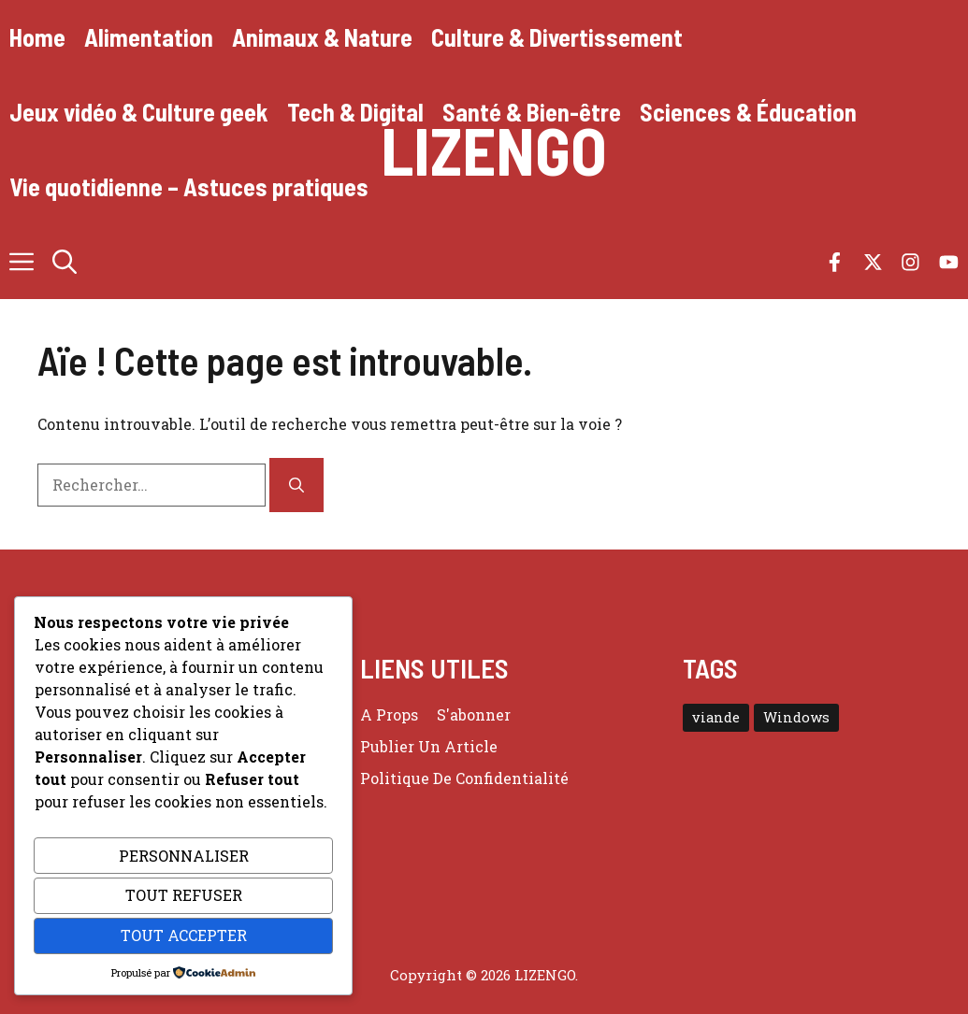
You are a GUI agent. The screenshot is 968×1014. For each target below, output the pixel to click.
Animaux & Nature (322, 36)
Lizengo (494, 149)
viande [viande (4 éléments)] (716, 717)
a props (389, 714)
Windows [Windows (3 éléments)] (796, 717)
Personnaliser (184, 855)
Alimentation (148, 36)
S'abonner (474, 714)
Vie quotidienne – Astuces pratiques (188, 186)
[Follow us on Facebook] (835, 262)
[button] (64, 261)
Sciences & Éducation (748, 111)
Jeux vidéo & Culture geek (138, 111)
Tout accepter (184, 935)
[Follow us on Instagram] (910, 262)
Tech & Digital (355, 111)
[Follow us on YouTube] (949, 262)
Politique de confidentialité (464, 778)
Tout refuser (183, 895)
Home (37, 36)
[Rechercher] (296, 485)
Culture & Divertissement (557, 36)
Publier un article (429, 746)
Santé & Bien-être (531, 111)
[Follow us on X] (873, 262)
